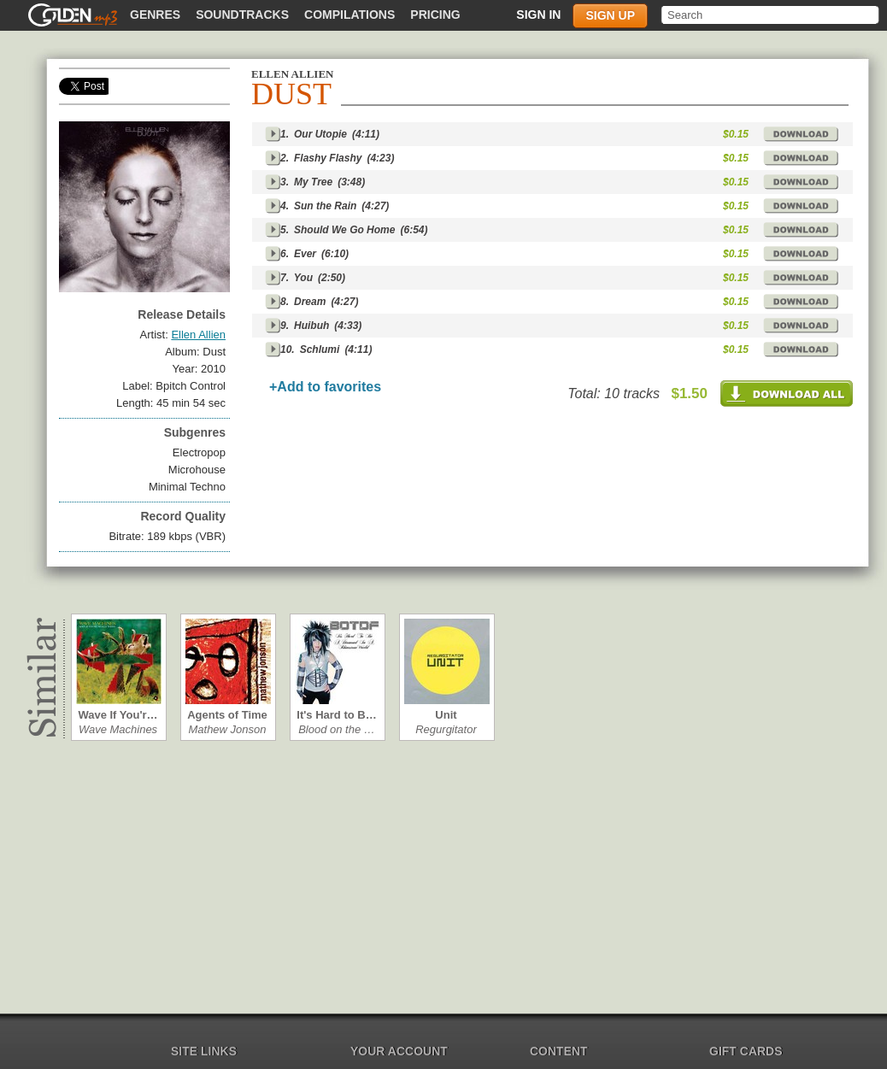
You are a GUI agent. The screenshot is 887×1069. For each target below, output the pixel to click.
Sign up (610, 15)
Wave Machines (118, 729)
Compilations (349, 14)
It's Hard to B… (336, 714)
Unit (445, 714)
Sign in (538, 14)
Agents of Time (227, 714)
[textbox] (771, 15)
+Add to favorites (325, 386)
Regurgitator (446, 729)
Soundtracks (242, 14)
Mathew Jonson (227, 729)
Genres (155, 14)
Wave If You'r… (117, 714)
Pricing (435, 14)
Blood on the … (336, 729)
